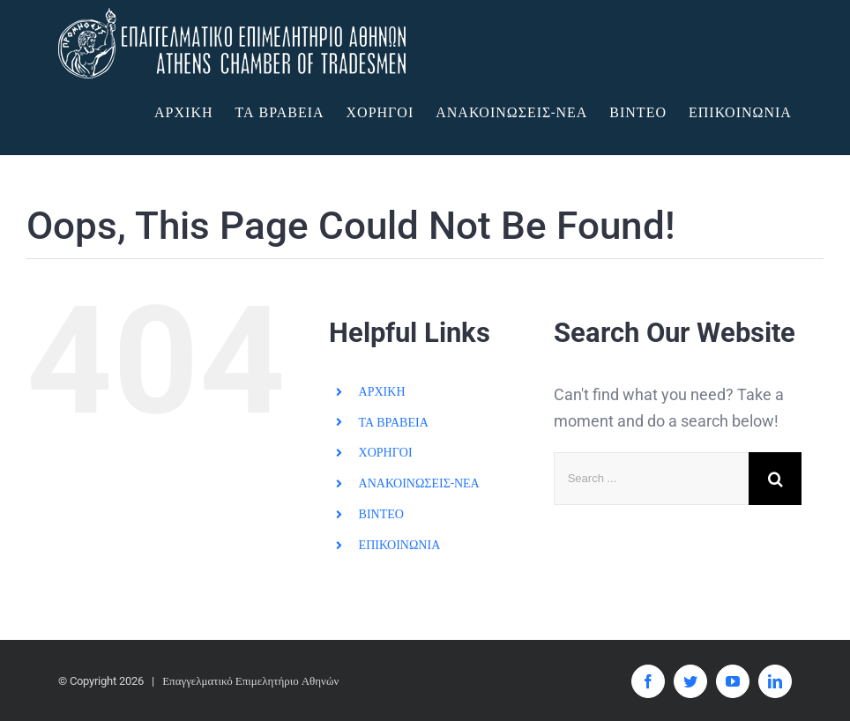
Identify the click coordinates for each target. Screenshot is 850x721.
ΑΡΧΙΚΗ (382, 391)
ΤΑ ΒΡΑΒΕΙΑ (394, 421)
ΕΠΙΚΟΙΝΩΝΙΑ (400, 545)
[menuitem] (194, 112)
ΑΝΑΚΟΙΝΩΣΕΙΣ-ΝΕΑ (419, 483)
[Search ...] (651, 478)
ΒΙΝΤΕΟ (381, 514)
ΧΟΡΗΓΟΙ (386, 452)
